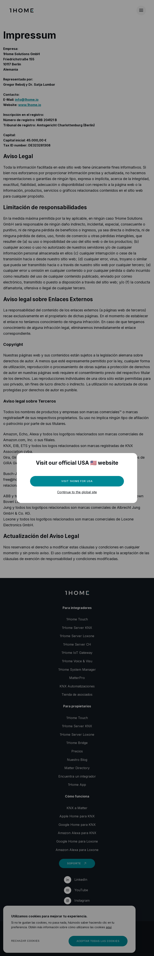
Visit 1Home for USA (77, 481)
